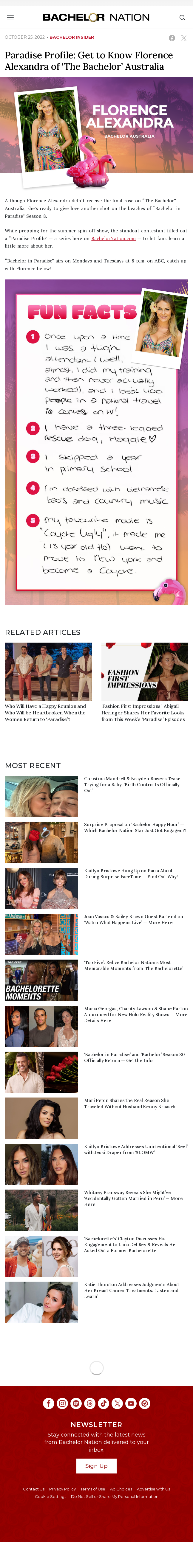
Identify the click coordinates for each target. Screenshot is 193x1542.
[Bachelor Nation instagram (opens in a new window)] (62, 1403)
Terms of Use (93, 1489)
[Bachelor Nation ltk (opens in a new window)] (145, 1403)
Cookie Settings (50, 1496)
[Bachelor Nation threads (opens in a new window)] (90, 1403)
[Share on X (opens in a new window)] (183, 38)
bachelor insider (72, 37)
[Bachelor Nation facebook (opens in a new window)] (48, 1403)
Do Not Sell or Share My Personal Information (114, 1496)
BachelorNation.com (113, 238)
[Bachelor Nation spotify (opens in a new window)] (76, 1403)
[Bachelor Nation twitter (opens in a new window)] (117, 1403)
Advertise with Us (153, 1489)
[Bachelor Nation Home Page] (96, 17)
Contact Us (33, 1489)
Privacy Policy (62, 1489)
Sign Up (96, 1465)
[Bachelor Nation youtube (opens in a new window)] (131, 1403)
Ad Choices (121, 1489)
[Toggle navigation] (10, 17)
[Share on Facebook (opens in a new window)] (172, 38)
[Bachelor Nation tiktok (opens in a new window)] (103, 1403)
